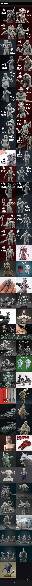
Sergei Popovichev (4, 3)
